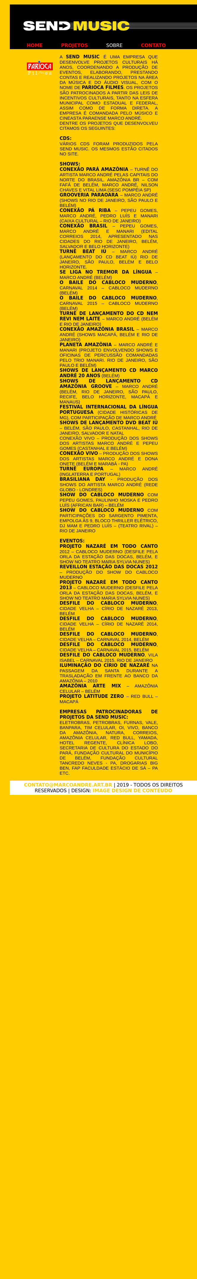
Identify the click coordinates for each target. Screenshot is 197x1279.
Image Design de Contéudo (132, 790)
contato (153, 45)
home (35, 45)
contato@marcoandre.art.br (68, 785)
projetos (74, 45)
